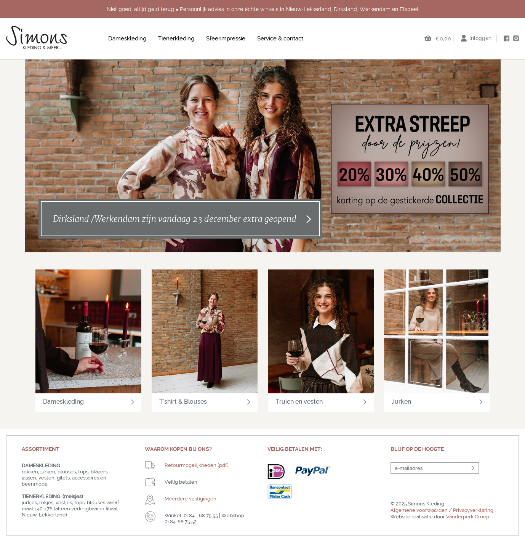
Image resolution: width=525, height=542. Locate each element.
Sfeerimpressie (225, 38)
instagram (516, 38)
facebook (506, 38)
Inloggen (480, 38)
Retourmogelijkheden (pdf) (197, 465)
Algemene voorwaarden (419, 510)
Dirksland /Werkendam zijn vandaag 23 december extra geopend (174, 218)
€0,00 (443, 38)
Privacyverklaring (473, 510)
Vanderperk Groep (467, 517)
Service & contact (280, 38)
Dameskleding (127, 38)
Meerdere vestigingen (190, 499)
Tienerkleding (176, 38)
